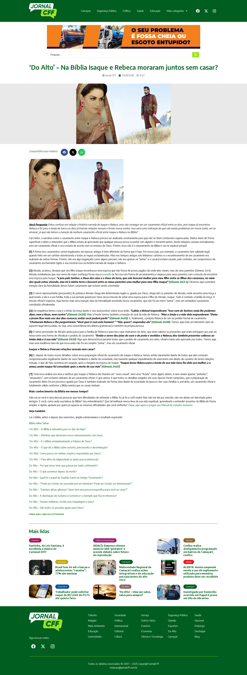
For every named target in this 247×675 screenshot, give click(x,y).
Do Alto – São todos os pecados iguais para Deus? (56, 507)
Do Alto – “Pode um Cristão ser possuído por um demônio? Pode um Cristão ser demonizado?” (80, 483)
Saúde (138, 10)
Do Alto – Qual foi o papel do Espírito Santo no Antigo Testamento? (66, 477)
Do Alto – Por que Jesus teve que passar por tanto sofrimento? (63, 465)
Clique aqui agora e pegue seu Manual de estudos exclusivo (160, 405)
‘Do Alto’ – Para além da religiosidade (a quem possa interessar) (63, 459)
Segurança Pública (105, 10)
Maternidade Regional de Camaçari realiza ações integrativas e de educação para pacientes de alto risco (136, 573)
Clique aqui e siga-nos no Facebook (46, 514)
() (67, 339)
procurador (106, 274)
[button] (64, 152)
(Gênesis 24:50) (76, 314)
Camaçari (84, 10)
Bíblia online (35, 423)
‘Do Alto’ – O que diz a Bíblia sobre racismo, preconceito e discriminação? (68, 447)
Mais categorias (176, 11)
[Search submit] (195, 54)
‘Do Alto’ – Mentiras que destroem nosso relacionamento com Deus (66, 435)
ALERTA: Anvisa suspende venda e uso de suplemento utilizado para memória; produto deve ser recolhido (200, 572)
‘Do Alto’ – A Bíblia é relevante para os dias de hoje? (57, 429)
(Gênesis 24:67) (111, 366)
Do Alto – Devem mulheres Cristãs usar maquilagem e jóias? (61, 501)
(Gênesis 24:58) (161, 322)
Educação (154, 10)
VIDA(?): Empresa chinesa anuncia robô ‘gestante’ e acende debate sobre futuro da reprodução (111, 550)
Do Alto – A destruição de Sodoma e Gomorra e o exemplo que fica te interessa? (73, 495)
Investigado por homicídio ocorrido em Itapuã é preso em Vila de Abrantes (200, 595)
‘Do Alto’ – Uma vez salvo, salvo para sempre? (135, 593)
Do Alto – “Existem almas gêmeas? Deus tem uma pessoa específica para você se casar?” (78, 489)
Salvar (45, 423)
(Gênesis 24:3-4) (178, 281)
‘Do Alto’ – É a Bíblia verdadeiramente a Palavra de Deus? (60, 441)
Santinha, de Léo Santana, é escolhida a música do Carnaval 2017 (46, 549)
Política (125, 10)
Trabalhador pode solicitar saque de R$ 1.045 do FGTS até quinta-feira (72, 595)
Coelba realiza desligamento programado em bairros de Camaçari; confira (200, 550)
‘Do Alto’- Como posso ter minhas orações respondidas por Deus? (65, 453)
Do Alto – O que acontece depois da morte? (53, 471)
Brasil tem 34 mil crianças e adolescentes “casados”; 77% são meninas (72, 570)
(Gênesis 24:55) (118, 318)
